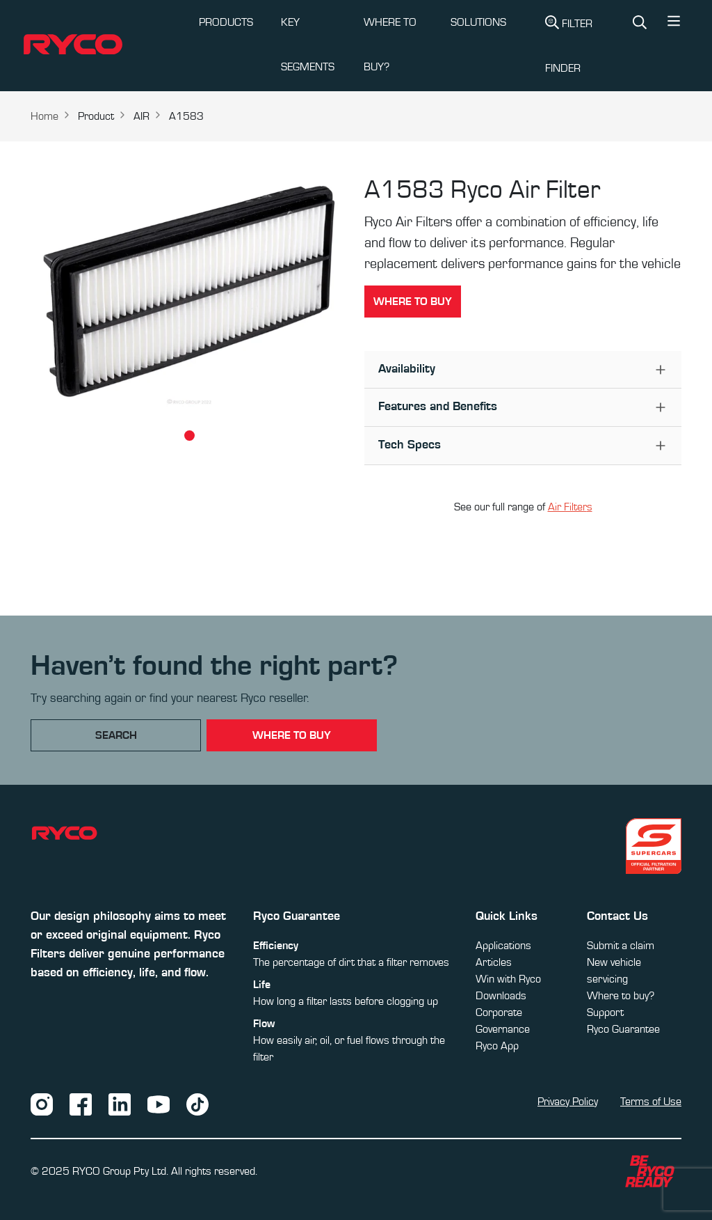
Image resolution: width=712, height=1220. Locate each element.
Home (44, 116)
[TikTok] (197, 1103)
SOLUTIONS (478, 22)
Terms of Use (650, 1101)
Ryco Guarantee (623, 1029)
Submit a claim (620, 945)
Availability (406, 369)
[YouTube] (158, 1103)
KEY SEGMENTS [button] (307, 44)
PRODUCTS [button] (226, 22)
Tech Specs (409, 445)
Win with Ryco (508, 979)
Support (605, 1012)
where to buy (291, 735)
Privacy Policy (567, 1101)
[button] (674, 24)
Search (116, 735)
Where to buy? (620, 995)
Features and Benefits (437, 406)
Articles (494, 962)
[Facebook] (81, 1103)
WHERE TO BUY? (390, 44)
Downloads (501, 995)
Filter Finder (568, 44)
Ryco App (497, 1045)
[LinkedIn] (119, 1103)
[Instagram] (42, 1103)
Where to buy (412, 301)
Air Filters (570, 507)
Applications (503, 945)
